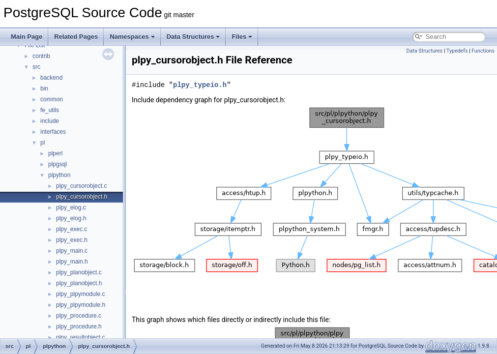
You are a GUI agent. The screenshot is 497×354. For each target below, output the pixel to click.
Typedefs (457, 51)
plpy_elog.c (71, 207)
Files (242, 36)
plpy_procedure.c (78, 315)
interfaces (53, 131)
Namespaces (132, 36)
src (36, 66)
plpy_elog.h (71, 218)
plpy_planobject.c (79, 272)
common (51, 99)
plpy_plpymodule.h (80, 304)
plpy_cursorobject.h (81, 196)
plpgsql (57, 164)
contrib (41, 56)
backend (51, 77)
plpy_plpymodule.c (80, 294)
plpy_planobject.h (79, 283)
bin (44, 88)
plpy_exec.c (71, 229)
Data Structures (193, 36)
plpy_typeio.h (200, 84)
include (49, 121)
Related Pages (76, 36)
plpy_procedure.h (79, 326)
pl (42, 142)
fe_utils (49, 110)
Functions (483, 51)
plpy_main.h (72, 261)
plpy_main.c (72, 250)
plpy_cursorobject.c (81, 185)
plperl (55, 153)
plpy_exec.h (72, 239)
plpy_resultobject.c (80, 337)
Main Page (26, 36)
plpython (59, 175)
